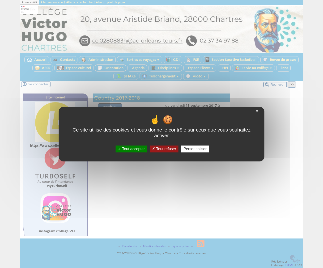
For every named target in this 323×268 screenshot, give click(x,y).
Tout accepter (131, 149)
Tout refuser (164, 149)
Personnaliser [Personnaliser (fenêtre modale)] (195, 149)
